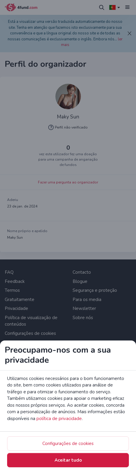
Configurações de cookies (68, 443)
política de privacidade (59, 419)
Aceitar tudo (68, 460)
